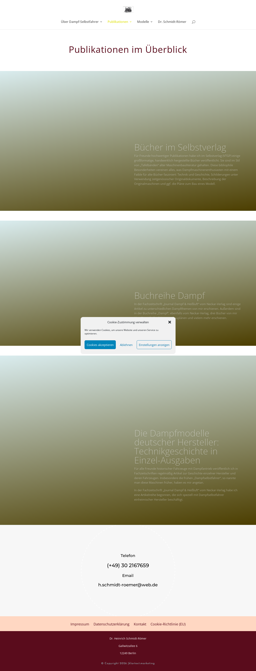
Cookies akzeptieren (100, 345)
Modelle (143, 22)
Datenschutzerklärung (111, 624)
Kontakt (140, 624)
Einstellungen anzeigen (154, 345)
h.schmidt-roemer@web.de (128, 584)
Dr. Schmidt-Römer (172, 22)
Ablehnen (126, 345)
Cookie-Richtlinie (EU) (168, 624)
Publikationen (118, 22)
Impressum (79, 624)
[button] (170, 322)
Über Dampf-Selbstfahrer (80, 22)
